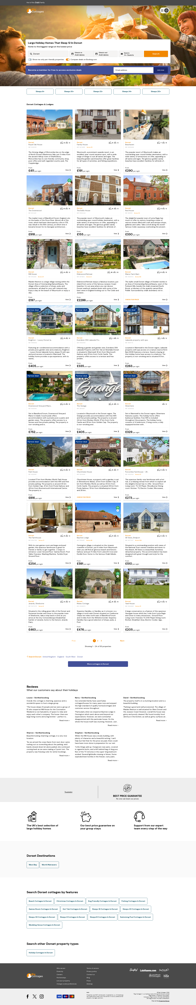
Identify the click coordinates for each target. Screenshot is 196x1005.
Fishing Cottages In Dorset (133, 901)
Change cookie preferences (67, 984)
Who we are (61, 968)
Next (122, 641)
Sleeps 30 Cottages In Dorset (42, 917)
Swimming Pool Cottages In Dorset (135, 917)
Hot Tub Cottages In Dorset (75, 909)
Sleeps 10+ (69, 91)
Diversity (60, 971)
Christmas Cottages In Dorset (69, 901)
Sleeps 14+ (127, 91)
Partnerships (61, 978)
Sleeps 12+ (98, 91)
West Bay (33, 865)
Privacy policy (92, 971)
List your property (63, 981)
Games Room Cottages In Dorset (43, 909)
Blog (88, 978)
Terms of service (93, 968)
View (67, 170)
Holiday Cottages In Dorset (41, 953)
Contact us (91, 975)
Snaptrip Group (164, 1001)
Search (156, 53)
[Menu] (164, 10)
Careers (59, 975)
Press (89, 981)
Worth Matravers (49, 865)
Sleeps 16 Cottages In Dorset (105, 909)
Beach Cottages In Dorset (40, 901)
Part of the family (36, 2)
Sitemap (90, 984)
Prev (74, 641)
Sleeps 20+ (156, 91)
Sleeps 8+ (40, 91)
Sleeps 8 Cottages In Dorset (72, 917)
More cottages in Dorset (98, 664)
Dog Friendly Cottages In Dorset (102, 901)
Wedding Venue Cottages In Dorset (44, 925)
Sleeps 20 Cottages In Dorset (136, 909)
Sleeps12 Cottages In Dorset (102, 917)
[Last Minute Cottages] (34, 10)
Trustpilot (68, 792)
